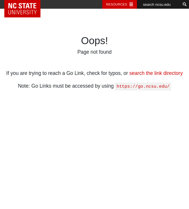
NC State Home (26, 4)
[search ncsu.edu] (158, 4)
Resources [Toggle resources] (116, 4)
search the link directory (156, 73)
